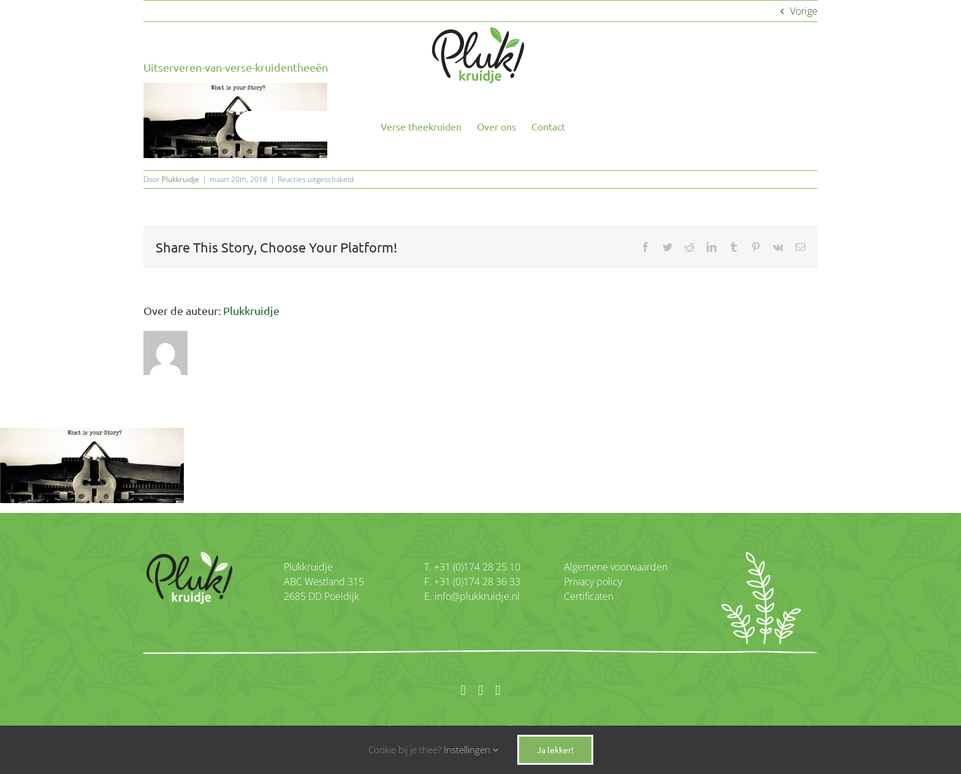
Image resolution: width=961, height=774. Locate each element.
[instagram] (480, 690)
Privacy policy (593, 581)
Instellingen (471, 749)
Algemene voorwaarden (615, 567)
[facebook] (462, 690)
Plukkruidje (180, 179)
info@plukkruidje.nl (476, 596)
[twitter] (497, 690)
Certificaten (588, 596)
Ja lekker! (555, 749)
